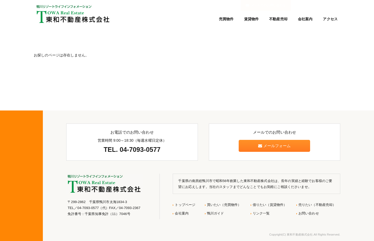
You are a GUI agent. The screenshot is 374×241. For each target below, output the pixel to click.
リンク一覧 (261, 213)
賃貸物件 (251, 19)
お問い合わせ (308, 213)
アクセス (330, 19)
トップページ (185, 205)
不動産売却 (278, 19)
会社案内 (305, 19)
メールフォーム (274, 146)
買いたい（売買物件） (224, 205)
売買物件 (226, 19)
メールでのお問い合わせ (316, 5)
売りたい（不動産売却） (317, 205)
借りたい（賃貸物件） (270, 205)
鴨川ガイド (215, 213)
